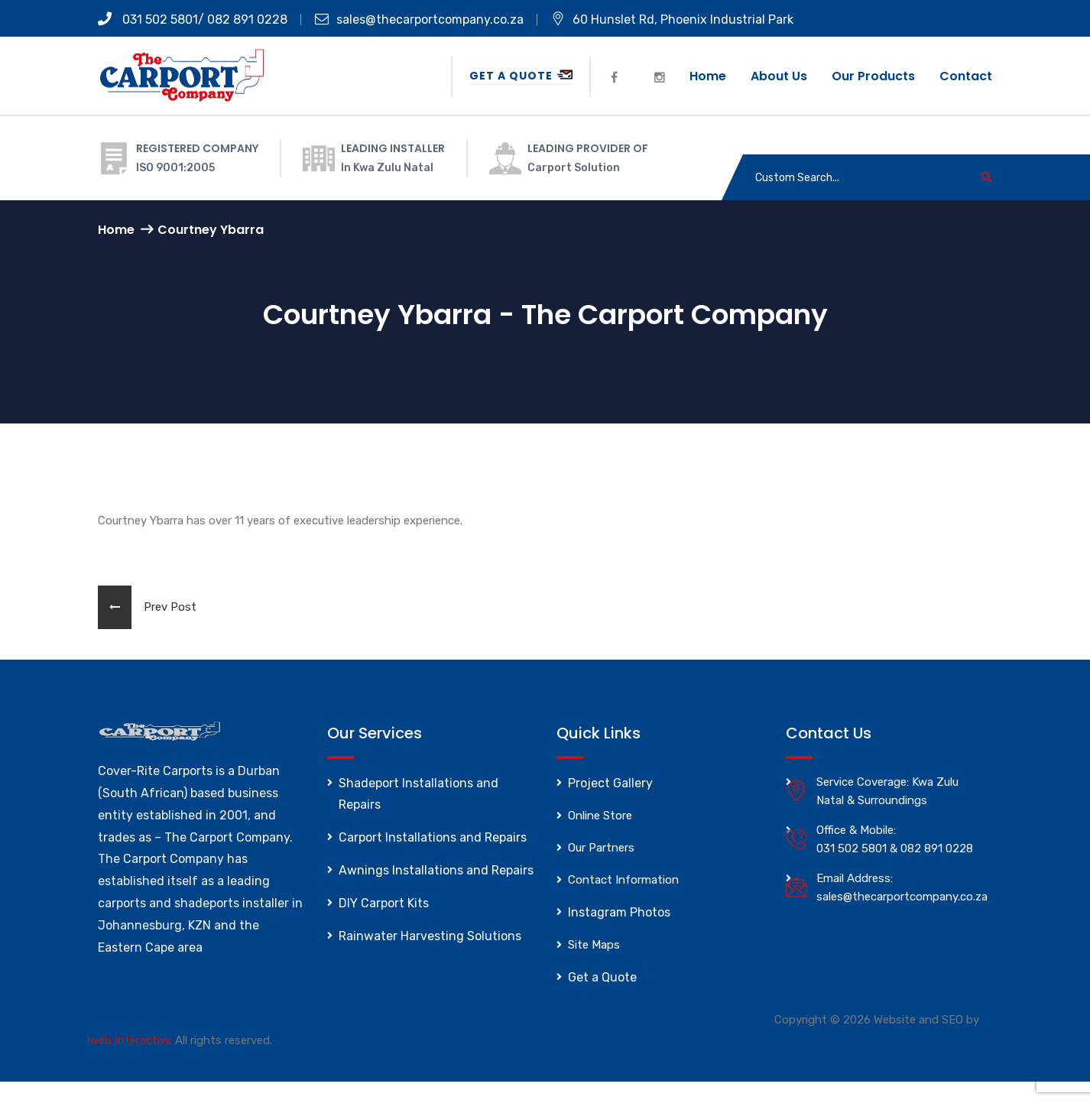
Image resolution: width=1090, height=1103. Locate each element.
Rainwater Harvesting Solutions (430, 936)
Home (707, 76)
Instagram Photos (619, 912)
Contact (965, 76)
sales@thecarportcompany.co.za (419, 19)
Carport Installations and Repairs (433, 837)
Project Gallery (610, 783)
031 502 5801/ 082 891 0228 (192, 19)
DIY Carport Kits (384, 903)
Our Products (873, 76)
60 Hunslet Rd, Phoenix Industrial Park (672, 19)
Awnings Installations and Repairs (436, 870)
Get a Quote (521, 75)
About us (779, 76)
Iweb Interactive (129, 1040)
